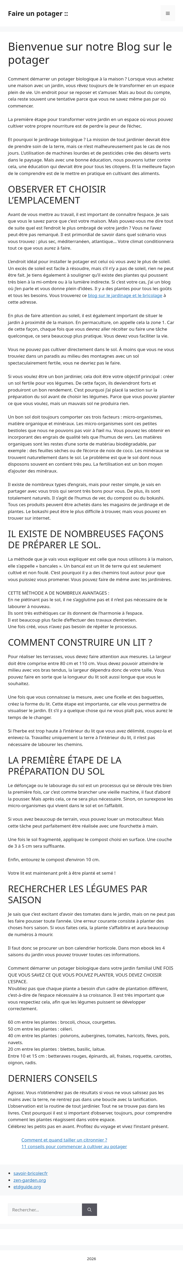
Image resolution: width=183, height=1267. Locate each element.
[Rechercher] (89, 1209)
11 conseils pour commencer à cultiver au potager (74, 1146)
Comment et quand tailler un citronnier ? (64, 1140)
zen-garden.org (29, 1180)
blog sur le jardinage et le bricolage (125, 295)
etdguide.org (27, 1187)
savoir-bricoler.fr (30, 1173)
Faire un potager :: (38, 13)
